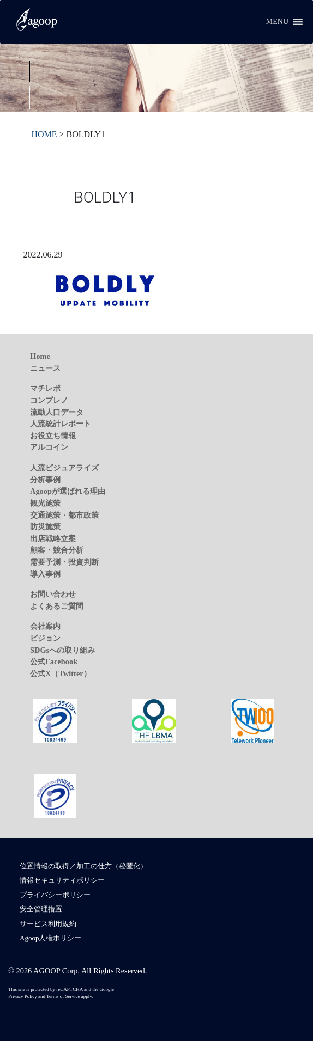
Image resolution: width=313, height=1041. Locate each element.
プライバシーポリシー (55, 895)
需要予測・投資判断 (64, 562)
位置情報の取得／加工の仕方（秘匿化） (83, 866)
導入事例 (45, 574)
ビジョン (45, 638)
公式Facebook (53, 661)
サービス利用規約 (48, 924)
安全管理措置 (41, 909)
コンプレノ (49, 400)
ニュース (45, 368)
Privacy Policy (22, 996)
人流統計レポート (60, 423)
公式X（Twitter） (60, 673)
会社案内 (45, 626)
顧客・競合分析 (56, 550)
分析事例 (45, 479)
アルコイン (49, 447)
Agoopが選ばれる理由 (67, 491)
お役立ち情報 (53, 435)
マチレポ (45, 388)
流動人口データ (56, 412)
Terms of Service (63, 996)
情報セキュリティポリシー (62, 880)
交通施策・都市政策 (64, 515)
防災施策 (45, 526)
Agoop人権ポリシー (50, 938)
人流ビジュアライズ (64, 467)
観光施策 (45, 503)
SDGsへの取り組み (62, 650)
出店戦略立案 (53, 538)
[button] (277, 22)
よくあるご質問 (56, 606)
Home (40, 356)
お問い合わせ (53, 594)
